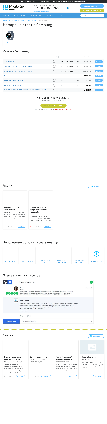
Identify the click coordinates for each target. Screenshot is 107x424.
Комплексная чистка (10, 61)
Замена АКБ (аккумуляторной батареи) (16, 76)
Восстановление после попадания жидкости (18, 71)
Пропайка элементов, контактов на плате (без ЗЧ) (19, 66)
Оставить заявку (92, 10)
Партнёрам (49, 15)
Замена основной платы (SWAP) (14, 80)
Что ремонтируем (20, 15)
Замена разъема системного (13, 85)
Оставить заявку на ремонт (53, 105)
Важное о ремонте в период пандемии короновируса (38, 359)
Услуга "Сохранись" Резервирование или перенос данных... (64, 359)
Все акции (95, 186)
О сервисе (6, 15)
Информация (36, 15)
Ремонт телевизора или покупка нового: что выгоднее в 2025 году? (14, 359)
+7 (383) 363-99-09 (47, 8)
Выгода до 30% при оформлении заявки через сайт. (38, 209)
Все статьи (95, 336)
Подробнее (21, 226)
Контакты (60, 15)
